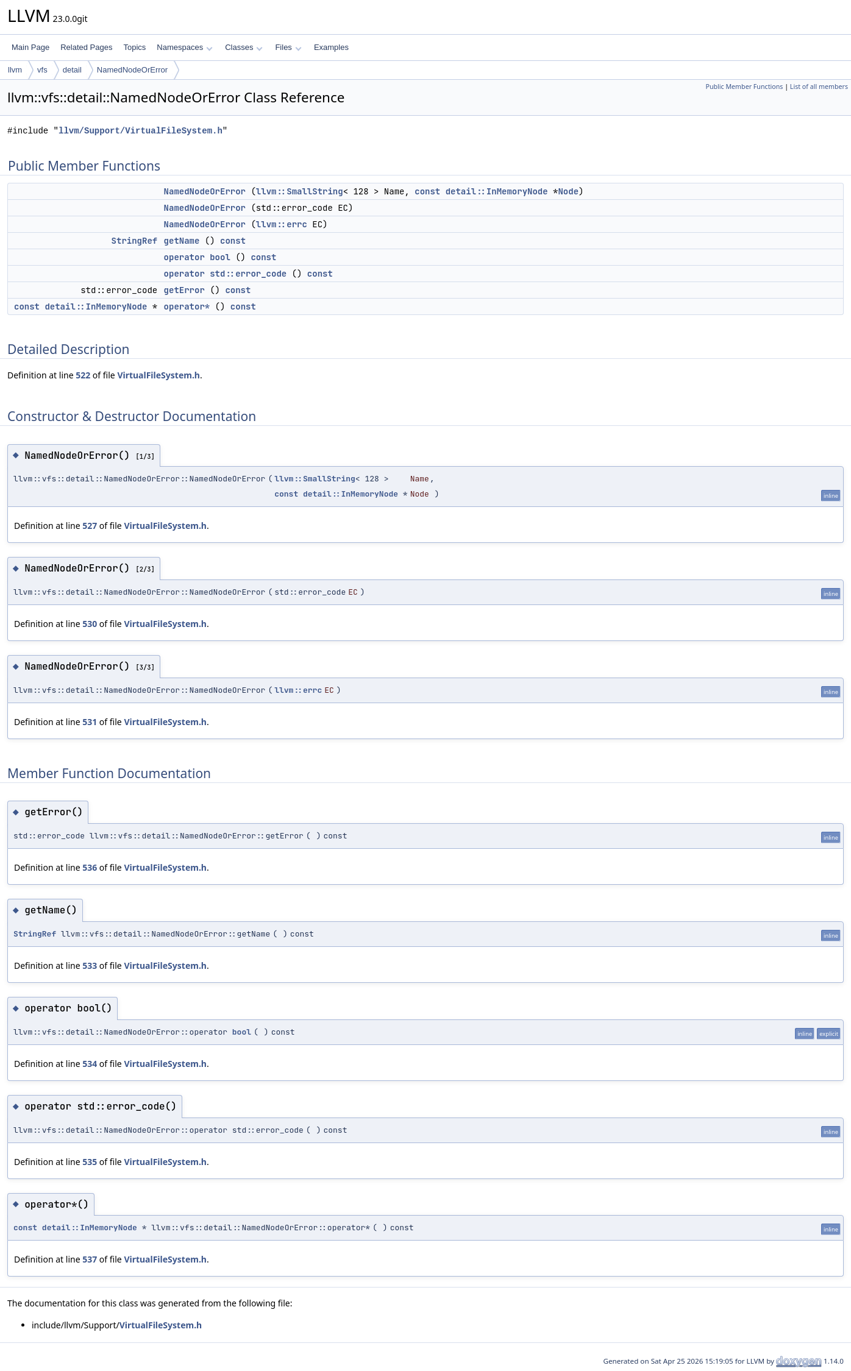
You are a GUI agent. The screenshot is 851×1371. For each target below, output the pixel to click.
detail (72, 69)
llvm (15, 69)
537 (89, 1259)
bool (241, 1032)
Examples (331, 47)
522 (83, 375)
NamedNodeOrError (132, 69)
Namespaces (184, 47)
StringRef (135, 240)
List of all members (819, 86)
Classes (244, 47)
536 (89, 867)
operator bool (197, 257)
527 (89, 525)
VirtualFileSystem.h (158, 375)
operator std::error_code (225, 273)
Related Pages (86, 47)
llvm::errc (281, 224)
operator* (187, 306)
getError (184, 290)
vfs (42, 69)
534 (89, 1063)
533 (89, 965)
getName (182, 240)
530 (89, 623)
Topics (134, 47)
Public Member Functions (744, 86)
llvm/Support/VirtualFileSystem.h (141, 130)
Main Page (30, 47)
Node (568, 191)
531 (89, 722)
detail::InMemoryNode (497, 191)
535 (89, 1161)
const (427, 191)
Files (288, 47)
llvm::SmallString (299, 191)
